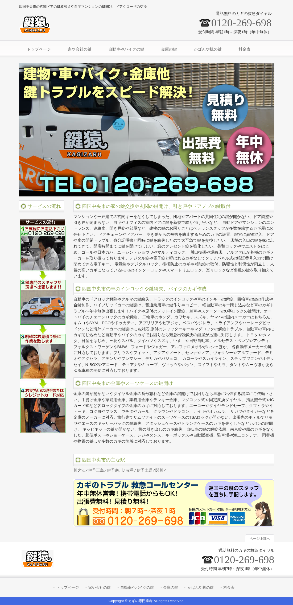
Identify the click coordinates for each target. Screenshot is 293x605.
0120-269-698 (241, 23)
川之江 (79, 470)
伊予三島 (96, 470)
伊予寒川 (115, 470)
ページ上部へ (259, 539)
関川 (159, 470)
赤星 (130, 470)
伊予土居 (145, 470)
